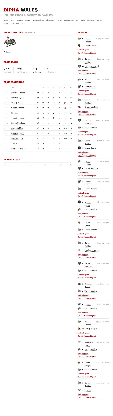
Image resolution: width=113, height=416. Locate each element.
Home (6, 20)
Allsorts (14, 143)
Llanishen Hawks (91, 250)
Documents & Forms (71, 20)
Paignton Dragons (18, 148)
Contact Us (90, 20)
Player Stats (50, 20)
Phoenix (88, 304)
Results (27, 20)
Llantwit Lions (90, 86)
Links (83, 20)
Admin (24, 23)
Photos (59, 20)
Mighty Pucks (90, 147)
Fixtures (20, 20)
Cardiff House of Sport (87, 52)
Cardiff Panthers (91, 168)
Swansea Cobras (91, 106)
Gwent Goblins (88, 40)
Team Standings (38, 20)
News (12, 20)
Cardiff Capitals (91, 45)
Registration (15, 23)
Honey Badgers (91, 328)
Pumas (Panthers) (92, 66)
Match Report (83, 49)
